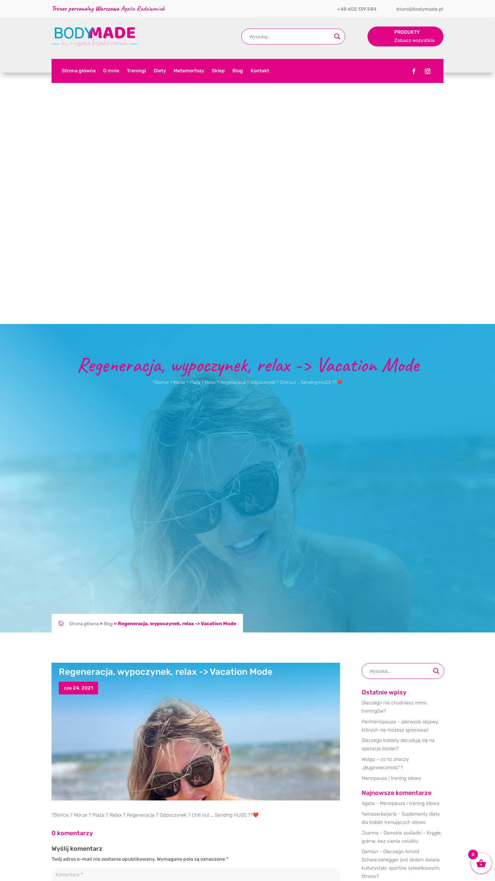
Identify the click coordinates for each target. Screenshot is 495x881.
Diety (160, 71)
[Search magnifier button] (337, 36)
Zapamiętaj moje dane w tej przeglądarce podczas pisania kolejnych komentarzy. (148, 733)
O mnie (111, 71)
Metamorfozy (189, 71)
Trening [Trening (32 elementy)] (392, 679)
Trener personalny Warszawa (208, 867)
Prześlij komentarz (309, 749)
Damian (370, 600)
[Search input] (290, 36)
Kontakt (260, 71)
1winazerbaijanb (379, 563)
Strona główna (79, 71)
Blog (237, 71)
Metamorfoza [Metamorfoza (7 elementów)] (395, 668)
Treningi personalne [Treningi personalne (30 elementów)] (383, 690)
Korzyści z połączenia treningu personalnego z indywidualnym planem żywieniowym (402, 644)
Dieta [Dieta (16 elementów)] (369, 668)
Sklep (218, 71)
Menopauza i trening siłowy (391, 527)
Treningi (136, 71)
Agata (368, 552)
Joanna (370, 582)
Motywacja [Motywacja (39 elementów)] (425, 668)
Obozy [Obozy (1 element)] (370, 679)
